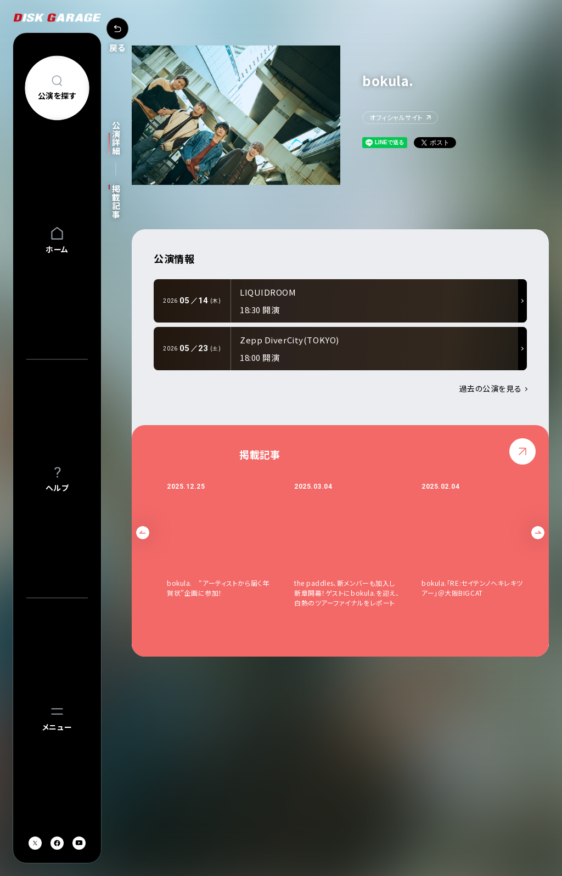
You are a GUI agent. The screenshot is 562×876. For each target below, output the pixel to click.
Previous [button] (142, 532)
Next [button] (537, 532)
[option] (230, 545)
